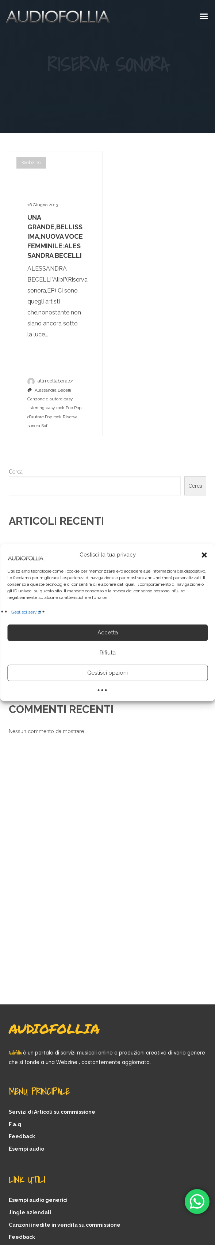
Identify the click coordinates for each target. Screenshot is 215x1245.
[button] (204, 554)
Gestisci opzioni (107, 672)
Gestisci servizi (26, 611)
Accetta (107, 632)
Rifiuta (108, 652)
